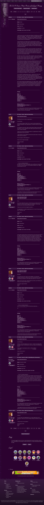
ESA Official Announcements (21, 491)
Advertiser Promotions (20, 488)
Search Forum (34, 8)
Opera (19, 502)
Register (24, 444)
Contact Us (32, 494)
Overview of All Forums (21, 486)
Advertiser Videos (35, 482)
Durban (7, 485)
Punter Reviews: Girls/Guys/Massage (31, 6)
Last (25, 14)
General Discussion (20, 487)
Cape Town (8, 484)
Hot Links (33, 489)
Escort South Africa (13, 500)
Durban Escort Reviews (9, 493)
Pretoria (7, 487)
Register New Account (20, 483)
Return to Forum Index (18, 8)
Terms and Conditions (35, 491)
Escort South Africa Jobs (36, 492)
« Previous (15, 11)
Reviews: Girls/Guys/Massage (22, 489)
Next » (39, 11)
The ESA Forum (14, 6)
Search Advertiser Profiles (36, 485)
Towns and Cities (8, 488)
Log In (29, 444)
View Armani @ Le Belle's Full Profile (28, 370)
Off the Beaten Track (20, 492)
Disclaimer (34, 490)
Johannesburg (8, 486)
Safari (40, 501)
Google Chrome (36, 501)
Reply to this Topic (27, 8)
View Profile (12, 126)
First (11, 11)
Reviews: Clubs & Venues (21, 490)
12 (36, 11)
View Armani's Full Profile (26, 30)
